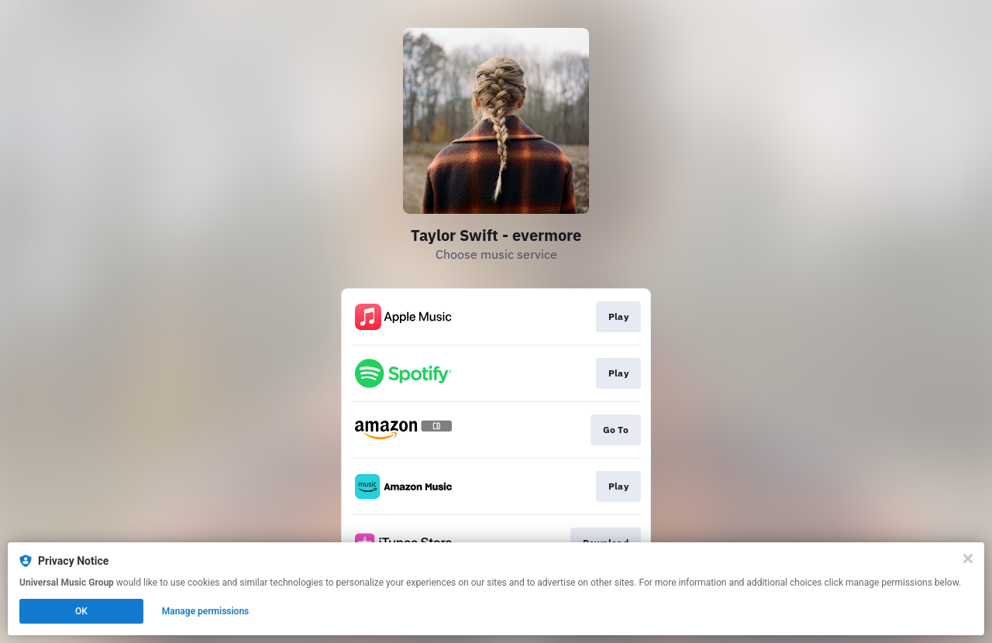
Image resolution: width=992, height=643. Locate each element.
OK (81, 611)
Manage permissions (206, 611)
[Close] (968, 558)
